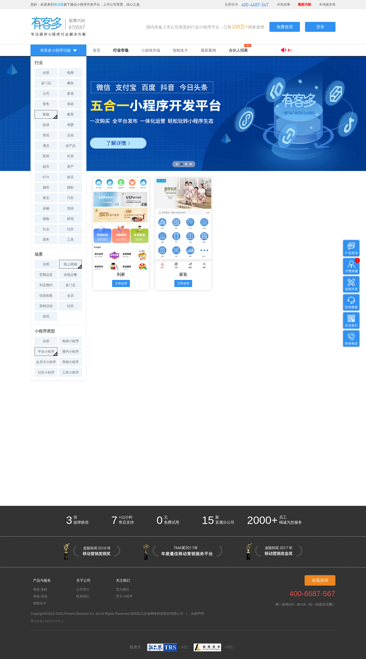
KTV (46, 177)
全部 (46, 73)
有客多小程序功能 (58, 50)
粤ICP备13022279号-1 (47, 621)
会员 (70, 295)
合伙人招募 (238, 50)
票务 (46, 239)
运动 (70, 135)
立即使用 (121, 283)
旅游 (46, 125)
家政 (46, 114)
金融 (46, 208)
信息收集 (46, 295)
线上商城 (70, 264)
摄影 (70, 187)
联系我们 (82, 596)
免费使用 (285, 27)
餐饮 (70, 83)
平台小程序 (46, 351)
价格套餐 (283, 4)
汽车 (70, 198)
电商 (70, 73)
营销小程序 (70, 362)
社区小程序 (46, 372)
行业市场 (120, 50)
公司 (46, 93)
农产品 (70, 146)
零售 (46, 104)
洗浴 (70, 208)
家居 (70, 93)
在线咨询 (320, 580)
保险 (46, 219)
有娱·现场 (40, 596)
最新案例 (208, 50)
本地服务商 (327, 4)
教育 (70, 114)
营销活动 (46, 306)
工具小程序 (70, 372)
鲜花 (70, 219)
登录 (320, 27)
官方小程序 (124, 596)
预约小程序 (70, 351)
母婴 (70, 125)
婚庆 (46, 187)
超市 (46, 166)
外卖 (70, 156)
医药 (46, 156)
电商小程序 (70, 341)
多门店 (46, 83)
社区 (70, 229)
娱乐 (70, 177)
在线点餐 (70, 275)
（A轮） (169, 647)
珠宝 (46, 198)
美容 (70, 104)
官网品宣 (46, 275)
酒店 (46, 146)
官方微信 (122, 589)
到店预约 (46, 285)
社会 (46, 229)
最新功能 (304, 4)
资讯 (46, 135)
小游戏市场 (150, 50)
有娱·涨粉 (40, 589)
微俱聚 (59, 4)
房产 (70, 166)
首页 (96, 50)
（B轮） (214, 647)
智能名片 (180, 50)
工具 (70, 239)
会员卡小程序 (46, 362)
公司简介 (82, 589)
